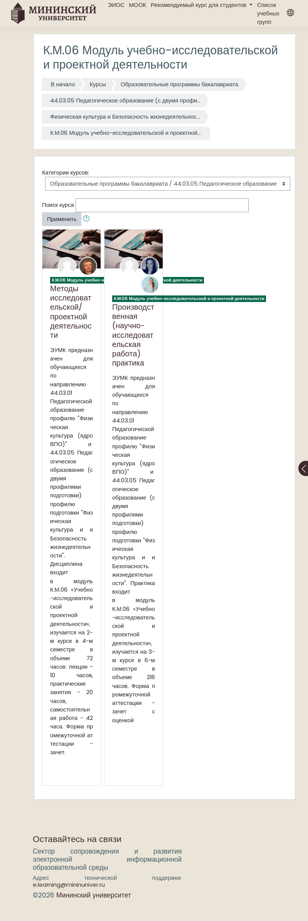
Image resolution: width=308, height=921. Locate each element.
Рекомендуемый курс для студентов (199, 5)
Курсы (98, 84)
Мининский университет (93, 895)
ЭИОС (116, 5)
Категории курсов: (65, 172)
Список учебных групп (268, 13)
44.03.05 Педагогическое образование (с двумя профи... (125, 100)
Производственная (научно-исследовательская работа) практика (133, 335)
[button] (88, 219)
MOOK (137, 5)
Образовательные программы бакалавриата (179, 84)
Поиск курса (58, 205)
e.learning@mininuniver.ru (69, 885)
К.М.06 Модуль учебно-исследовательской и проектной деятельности (189, 298)
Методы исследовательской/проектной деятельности (71, 311)
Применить (61, 219)
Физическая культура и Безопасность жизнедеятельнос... (125, 116)
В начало (63, 84)
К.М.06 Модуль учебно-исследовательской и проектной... (125, 133)
